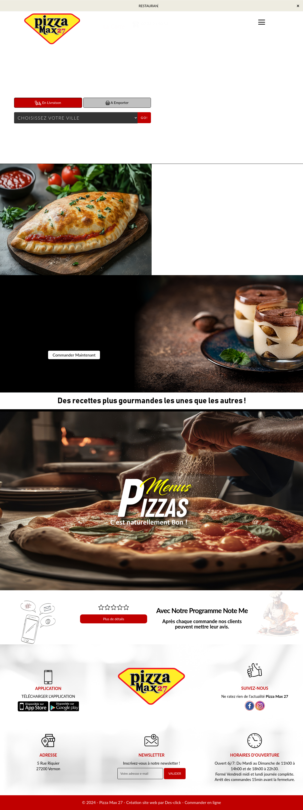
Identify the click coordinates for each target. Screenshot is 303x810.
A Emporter (117, 102)
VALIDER (174, 773)
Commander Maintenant (74, 354)
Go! (144, 118)
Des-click (173, 802)
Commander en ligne (203, 802)
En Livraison (48, 102)
